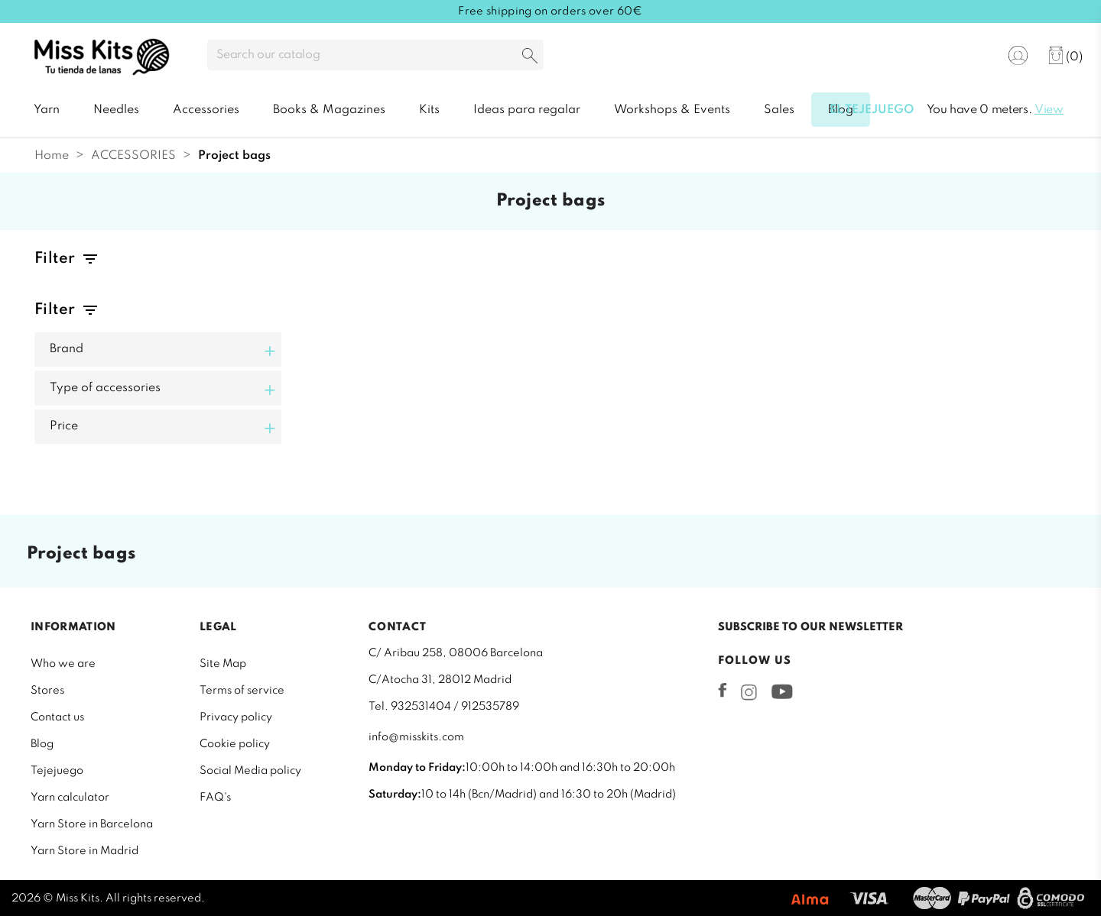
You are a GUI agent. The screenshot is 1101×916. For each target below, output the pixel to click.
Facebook (722, 690)
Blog (42, 744)
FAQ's (215, 797)
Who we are (63, 664)
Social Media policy (250, 770)
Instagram (749, 692)
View (1049, 110)
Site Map (223, 664)
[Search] (375, 55)
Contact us (57, 717)
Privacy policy (236, 717)
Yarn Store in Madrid (84, 851)
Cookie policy (235, 744)
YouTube (782, 691)
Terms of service (242, 690)
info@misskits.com (416, 737)
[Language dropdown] (970, 56)
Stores (47, 690)
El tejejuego (872, 110)
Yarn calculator (70, 797)
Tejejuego (57, 770)
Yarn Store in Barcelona (92, 824)
